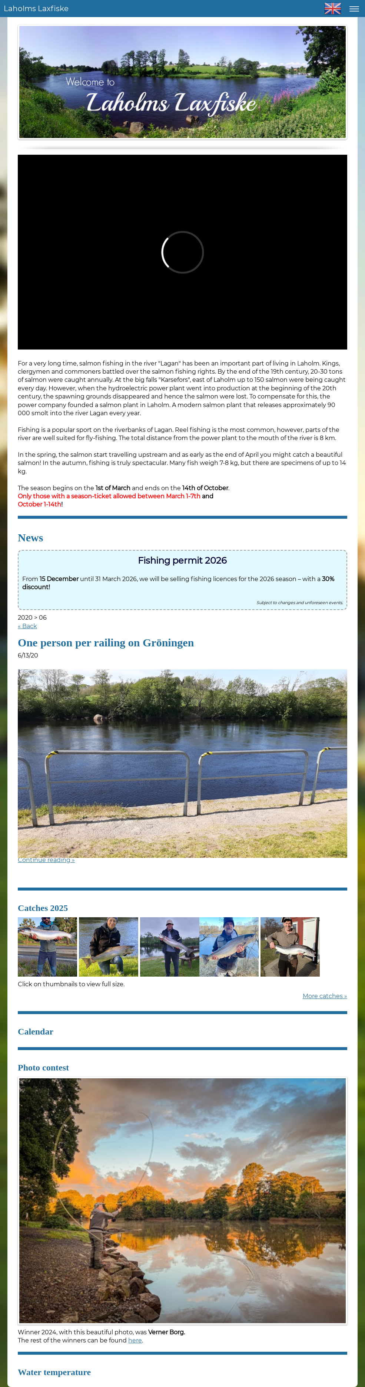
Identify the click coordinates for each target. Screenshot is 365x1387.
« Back (27, 626)
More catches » (325, 996)
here (135, 1340)
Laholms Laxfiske (36, 8)
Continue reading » (46, 859)
